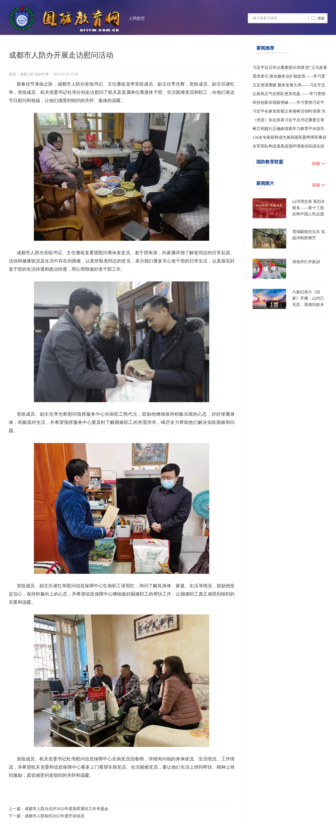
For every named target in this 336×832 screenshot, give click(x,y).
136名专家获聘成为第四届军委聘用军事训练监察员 (289, 138)
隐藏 (316, 163)
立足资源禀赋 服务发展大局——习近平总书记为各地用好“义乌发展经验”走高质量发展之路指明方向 (289, 86)
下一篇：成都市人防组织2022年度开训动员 (46, 816)
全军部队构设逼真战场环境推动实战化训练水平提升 (288, 147)
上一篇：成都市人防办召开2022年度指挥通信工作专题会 (58, 809)
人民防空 (137, 18)
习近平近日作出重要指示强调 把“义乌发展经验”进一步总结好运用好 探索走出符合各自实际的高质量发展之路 (290, 68)
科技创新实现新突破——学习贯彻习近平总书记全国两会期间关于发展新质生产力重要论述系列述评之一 (288, 103)
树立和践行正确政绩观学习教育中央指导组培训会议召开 (288, 129)
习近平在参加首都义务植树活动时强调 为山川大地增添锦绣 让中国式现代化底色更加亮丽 (289, 112)
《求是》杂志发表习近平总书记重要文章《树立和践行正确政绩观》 (288, 121)
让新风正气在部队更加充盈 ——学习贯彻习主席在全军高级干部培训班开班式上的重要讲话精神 (289, 95)
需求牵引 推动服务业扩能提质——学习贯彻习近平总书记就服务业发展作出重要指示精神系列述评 (289, 77)
